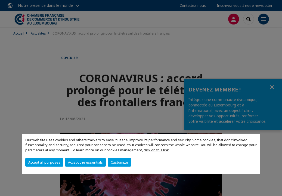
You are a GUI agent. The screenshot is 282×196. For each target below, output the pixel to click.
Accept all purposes (44, 162)
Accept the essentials (85, 162)
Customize (119, 162)
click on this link (156, 150)
